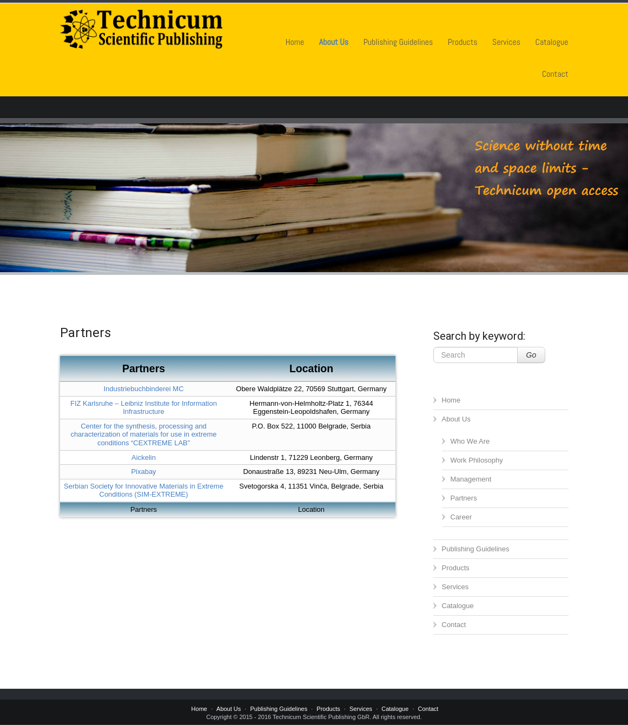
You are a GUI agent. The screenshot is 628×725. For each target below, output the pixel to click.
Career (461, 517)
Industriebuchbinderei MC (143, 389)
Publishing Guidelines (398, 42)
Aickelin (143, 457)
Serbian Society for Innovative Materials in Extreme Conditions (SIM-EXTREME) (143, 490)
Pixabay (143, 471)
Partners (464, 498)
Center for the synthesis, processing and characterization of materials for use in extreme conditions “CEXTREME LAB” (143, 434)
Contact (555, 74)
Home (295, 42)
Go (531, 355)
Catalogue (552, 42)
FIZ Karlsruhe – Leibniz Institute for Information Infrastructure (143, 407)
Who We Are (470, 441)
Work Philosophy (477, 460)
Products (463, 42)
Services (506, 42)
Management (471, 479)
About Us (333, 42)
